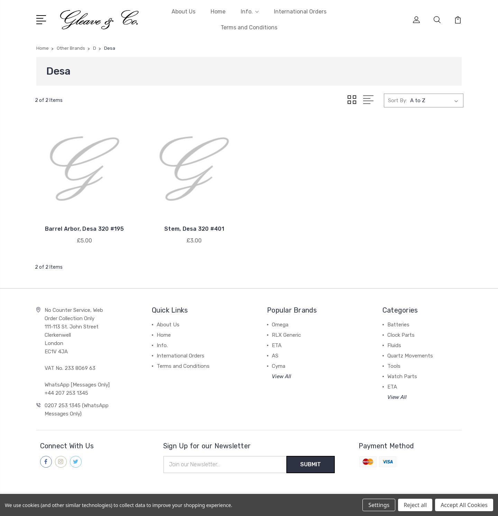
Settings (378, 505)
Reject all (415, 505)
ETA (277, 345)
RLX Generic (286, 335)
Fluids (394, 345)
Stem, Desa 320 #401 (194, 229)
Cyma (278, 366)
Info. (250, 11)
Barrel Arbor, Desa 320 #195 (84, 229)
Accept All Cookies (464, 505)
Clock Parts (401, 335)
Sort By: (397, 100)
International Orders (300, 11)
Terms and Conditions (249, 27)
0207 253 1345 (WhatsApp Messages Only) (77, 409)
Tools (393, 366)
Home (218, 11)
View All (281, 376)
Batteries (398, 325)
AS (275, 356)
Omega (280, 325)
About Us (183, 11)
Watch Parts (402, 376)
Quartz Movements (410, 356)
